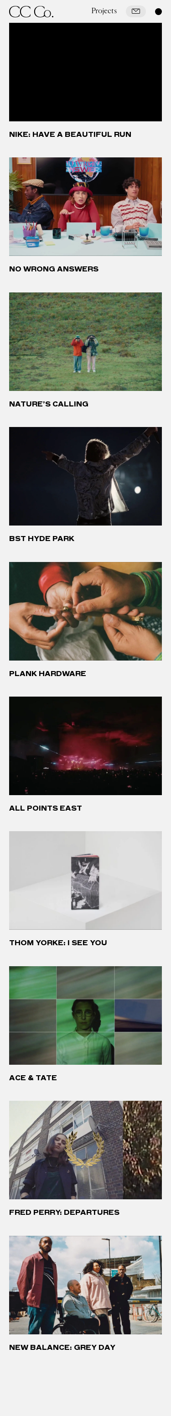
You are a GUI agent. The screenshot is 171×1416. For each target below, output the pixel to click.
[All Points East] (85, 746)
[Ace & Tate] (85, 1015)
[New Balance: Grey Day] (85, 1285)
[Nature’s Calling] (85, 341)
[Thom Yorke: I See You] (85, 880)
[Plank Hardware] (85, 611)
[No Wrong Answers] (85, 206)
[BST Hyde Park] (85, 476)
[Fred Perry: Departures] (85, 1150)
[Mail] (136, 11)
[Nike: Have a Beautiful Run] (85, 72)
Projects (104, 11)
